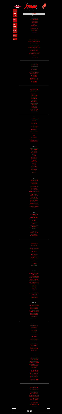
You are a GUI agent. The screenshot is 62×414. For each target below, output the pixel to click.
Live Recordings (14, 32)
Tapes (14, 29)
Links (14, 39)
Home (14, 9)
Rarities (14, 24)
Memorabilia (14, 35)
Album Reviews (14, 21)
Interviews (14, 19)
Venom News (15, 15)
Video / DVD (14, 30)
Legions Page (15, 38)
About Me (14, 10)
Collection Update (14, 13)
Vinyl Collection (14, 26)
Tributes (14, 18)
